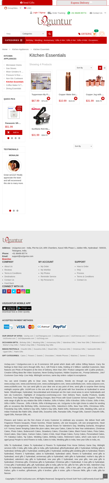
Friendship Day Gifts (45, 345)
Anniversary (49, 40)
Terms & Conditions (12, 273)
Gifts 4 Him (60, 40)
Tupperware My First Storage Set (47, 94)
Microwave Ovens (14, 65)
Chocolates (49, 356)
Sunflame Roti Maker (41, 129)
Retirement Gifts (98, 342)
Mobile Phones (62, 356)
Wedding (38, 40)
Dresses (91, 356)
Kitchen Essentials (41, 49)
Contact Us (9, 280)
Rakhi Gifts (18, 352)
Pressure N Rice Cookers (17, 75)
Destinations (9, 276)
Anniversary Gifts (53, 342)
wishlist (102, 34)
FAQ (79, 270)
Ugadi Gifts (7, 352)
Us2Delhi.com (93, 336)
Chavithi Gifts (26, 349)
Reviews (8, 270)
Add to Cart (15, 133)
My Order (45, 266)
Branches (6, 259)
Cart (94, 34)
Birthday (29, 40)
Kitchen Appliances (20, 49)
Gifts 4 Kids (82, 40)
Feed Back (9, 283)
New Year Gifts (83, 342)
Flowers (31, 356)
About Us (8, 266)
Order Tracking (56, 13)
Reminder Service (48, 276)
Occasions (93, 40)
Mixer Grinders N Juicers (17, 72)
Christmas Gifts (79, 349)
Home (4, 49)
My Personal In (47, 280)
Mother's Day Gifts (10, 345)
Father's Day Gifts (27, 345)
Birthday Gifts (25, 342)
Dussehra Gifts (40, 349)
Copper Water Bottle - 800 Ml (72, 94)
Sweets (40, 356)
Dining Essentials (13, 88)
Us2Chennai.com (78, 336)
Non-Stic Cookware (14, 78)
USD (27, 8)
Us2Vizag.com (42, 338)
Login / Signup (37, 13)
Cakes (23, 356)
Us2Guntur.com (9, 338)
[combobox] (33, 33)
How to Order (83, 266)
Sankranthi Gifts (93, 349)
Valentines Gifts (69, 342)
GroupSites (11, 8)
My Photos (45, 273)
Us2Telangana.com (44, 336)
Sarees (83, 356)
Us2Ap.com (28, 336)
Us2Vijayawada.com (26, 338)
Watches (74, 356)
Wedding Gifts (38, 342)
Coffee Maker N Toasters (17, 85)
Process (80, 273)
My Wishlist (46, 270)
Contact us (96, 13)
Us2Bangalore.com (61, 336)
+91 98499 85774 (76, 13)
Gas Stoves (11, 68)
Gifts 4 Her (71, 40)
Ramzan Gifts (64, 349)
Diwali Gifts (52, 349)
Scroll (105, 476)
